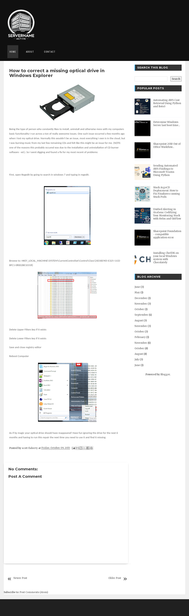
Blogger (165, 374)
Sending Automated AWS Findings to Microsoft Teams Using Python (165, 170)
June (137, 287)
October (139, 309)
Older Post (114, 578)
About (30, 51)
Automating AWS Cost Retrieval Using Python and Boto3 (167, 103)
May (137, 292)
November (141, 303)
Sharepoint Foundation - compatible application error (167, 234)
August (139, 320)
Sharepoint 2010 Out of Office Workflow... (167, 145)
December (141, 298)
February (140, 337)
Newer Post (20, 578)
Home (13, 51)
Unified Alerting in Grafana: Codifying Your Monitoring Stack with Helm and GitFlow (167, 214)
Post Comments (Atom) (34, 592)
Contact (50, 51)
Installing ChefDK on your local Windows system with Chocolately (166, 257)
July (137, 359)
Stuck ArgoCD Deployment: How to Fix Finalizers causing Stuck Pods (166, 192)
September (141, 314)
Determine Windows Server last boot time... (166, 124)
